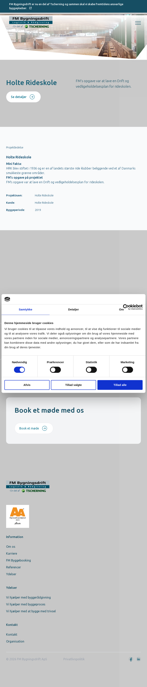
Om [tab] (121, 309)
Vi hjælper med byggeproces (25, 604)
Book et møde (33, 428)
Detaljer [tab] (73, 309)
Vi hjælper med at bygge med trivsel (31, 611)
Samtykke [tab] (25, 309)
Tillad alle (120, 385)
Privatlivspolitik (74, 659)
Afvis (26, 385)
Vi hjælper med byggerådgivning (28, 597)
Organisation (15, 641)
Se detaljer (23, 97)
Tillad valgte (73, 385)
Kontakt (11, 634)
